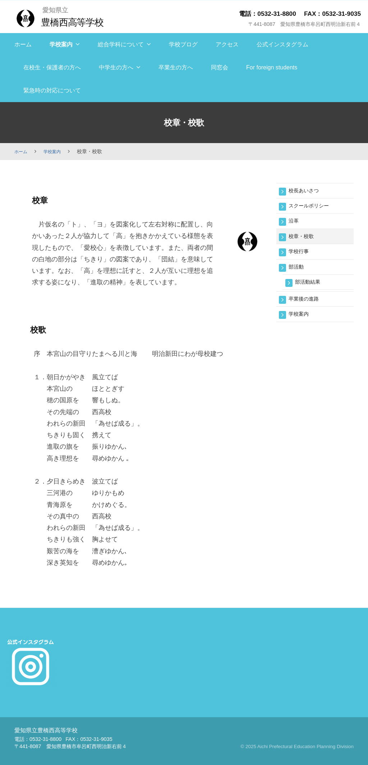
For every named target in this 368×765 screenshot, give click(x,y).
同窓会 (219, 67)
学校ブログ (183, 44)
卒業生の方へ (175, 67)
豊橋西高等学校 (75, 22)
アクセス (227, 44)
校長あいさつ (307, 191)
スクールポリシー (313, 207)
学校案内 (61, 44)
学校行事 (301, 255)
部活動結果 (310, 287)
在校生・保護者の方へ (52, 67)
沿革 (295, 223)
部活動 (298, 271)
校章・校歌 (304, 239)
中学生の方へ (116, 67)
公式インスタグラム (282, 44)
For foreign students (271, 67)
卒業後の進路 (307, 305)
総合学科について (121, 44)
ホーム (23, 44)
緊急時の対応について (52, 90)
